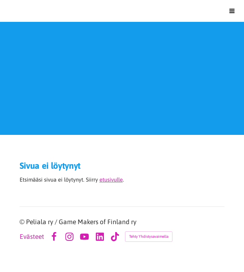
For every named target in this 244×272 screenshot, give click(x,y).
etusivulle (111, 179)
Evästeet (32, 237)
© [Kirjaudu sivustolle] (23, 222)
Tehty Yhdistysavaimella (148, 236)
